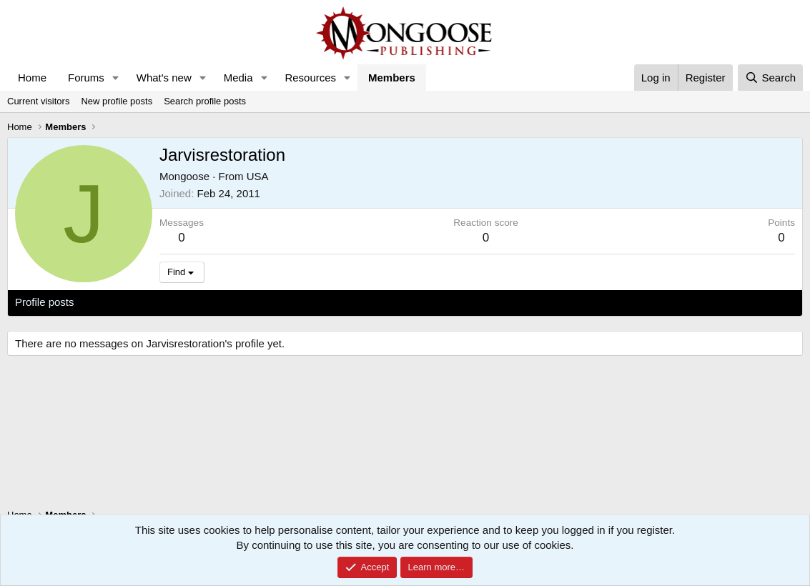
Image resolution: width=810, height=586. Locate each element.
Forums (86, 77)
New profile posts (116, 101)
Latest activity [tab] (121, 302)
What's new (164, 77)
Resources (310, 77)
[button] (116, 77)
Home (32, 77)
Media (238, 77)
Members (391, 77)
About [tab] (237, 302)
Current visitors (38, 101)
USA (258, 176)
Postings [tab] (188, 302)
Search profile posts (205, 101)
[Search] (770, 77)
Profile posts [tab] (44, 302)
